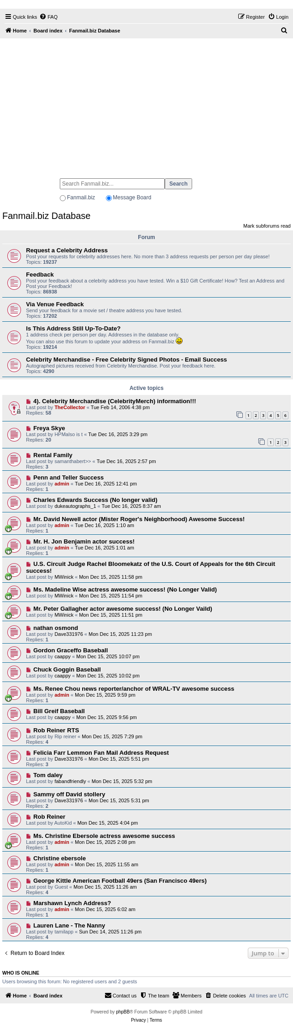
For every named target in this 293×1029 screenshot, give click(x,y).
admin (61, 483)
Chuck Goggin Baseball (67, 669)
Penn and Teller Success (68, 477)
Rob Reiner (49, 816)
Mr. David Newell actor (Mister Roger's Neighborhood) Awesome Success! (139, 519)
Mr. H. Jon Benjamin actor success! (84, 541)
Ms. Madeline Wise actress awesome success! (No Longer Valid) (125, 589)
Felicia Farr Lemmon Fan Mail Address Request (101, 752)
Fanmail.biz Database (46, 216)
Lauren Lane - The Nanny (69, 925)
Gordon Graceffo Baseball (70, 650)
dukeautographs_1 (75, 506)
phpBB (123, 1011)
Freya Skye (49, 428)
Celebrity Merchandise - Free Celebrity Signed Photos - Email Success (126, 359)
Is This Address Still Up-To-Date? (73, 328)
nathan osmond (55, 627)
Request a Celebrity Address (67, 250)
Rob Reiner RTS (56, 730)
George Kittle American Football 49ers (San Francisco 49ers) (120, 880)
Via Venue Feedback (55, 304)
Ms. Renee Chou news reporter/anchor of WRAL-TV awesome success (133, 688)
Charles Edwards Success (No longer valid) (95, 499)
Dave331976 (68, 634)
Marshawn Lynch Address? (72, 903)
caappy (62, 656)
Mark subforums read (267, 226)
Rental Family (53, 455)
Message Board (132, 197)
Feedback (40, 274)
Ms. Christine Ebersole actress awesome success (104, 835)
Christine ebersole (59, 858)
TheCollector (69, 407)
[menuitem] (48, 16)
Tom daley (48, 775)
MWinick (63, 577)
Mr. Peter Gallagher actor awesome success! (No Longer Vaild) (122, 608)
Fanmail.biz (81, 197)
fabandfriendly (70, 781)
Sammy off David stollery (69, 794)
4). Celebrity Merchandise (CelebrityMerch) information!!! (114, 401)
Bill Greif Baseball (59, 711)
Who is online (20, 973)
